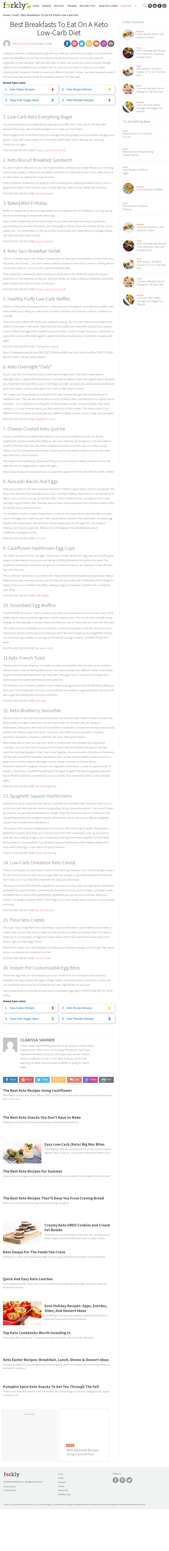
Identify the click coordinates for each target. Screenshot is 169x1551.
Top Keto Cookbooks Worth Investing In (36, 1332)
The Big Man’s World (47, 346)
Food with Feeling (46, 853)
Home (6, 15)
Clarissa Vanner (19, 43)
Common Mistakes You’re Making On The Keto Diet (150, 90)
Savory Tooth (43, 958)
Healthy (126, 5)
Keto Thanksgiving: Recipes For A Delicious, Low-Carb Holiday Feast (151, 54)
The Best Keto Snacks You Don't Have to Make (42, 1117)
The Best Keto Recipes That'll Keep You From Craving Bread (53, 1198)
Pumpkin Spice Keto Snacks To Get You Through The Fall (51, 1386)
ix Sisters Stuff (45, 648)
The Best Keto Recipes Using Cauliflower (37, 1090)
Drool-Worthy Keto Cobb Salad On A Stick (150, 35)
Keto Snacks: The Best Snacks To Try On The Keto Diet (151, 72)
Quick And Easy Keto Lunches (28, 1279)
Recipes (59, 5)
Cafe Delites (42, 595)
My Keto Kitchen (45, 910)
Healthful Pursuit (45, 419)
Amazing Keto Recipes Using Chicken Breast (138, 153)
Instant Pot (88, 5)
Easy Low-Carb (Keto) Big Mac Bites (74, 1144)
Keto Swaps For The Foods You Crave (34, 1252)
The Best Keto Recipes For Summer (32, 1171)
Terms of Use (10, 1486)
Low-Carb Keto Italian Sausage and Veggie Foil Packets (149, 108)
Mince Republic (44, 193)
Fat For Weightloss (46, 786)
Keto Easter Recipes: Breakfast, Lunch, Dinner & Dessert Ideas (56, 1359)
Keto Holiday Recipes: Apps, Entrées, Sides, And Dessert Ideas (75, 1308)
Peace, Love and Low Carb (51, 150)
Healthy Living (108, 5)
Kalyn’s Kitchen (44, 241)
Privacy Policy (10, 1490)
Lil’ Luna (40, 538)
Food (36, 5)
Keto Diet (41, 700)
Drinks (46, 5)
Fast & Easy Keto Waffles (149, 189)
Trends (72, 5)
